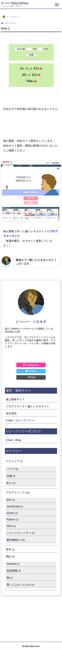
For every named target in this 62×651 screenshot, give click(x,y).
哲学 (8, 549)
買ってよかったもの (19, 584)
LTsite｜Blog (13, 440)
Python (11, 519)
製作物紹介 (13, 539)
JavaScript (13, 506)
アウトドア (12, 461)
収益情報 (12, 570)
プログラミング (15, 492)
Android (11, 563)
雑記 (8, 556)
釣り (9, 483)
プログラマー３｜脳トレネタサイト (27, 406)
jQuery (11, 512)
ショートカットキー (19, 532)
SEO (9, 526)
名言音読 (11, 413)
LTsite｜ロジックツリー (20, 420)
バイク (11, 468)
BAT (9, 499)
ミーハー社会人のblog (14, 3)
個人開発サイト (15, 399)
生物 (9, 475)
